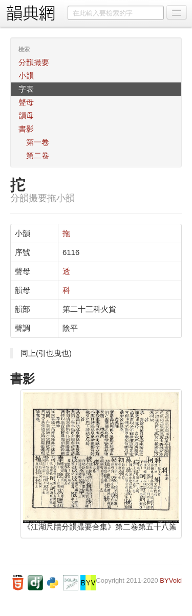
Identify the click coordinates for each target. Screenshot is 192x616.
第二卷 (37, 155)
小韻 (26, 75)
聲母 (26, 102)
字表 (26, 88)
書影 (26, 128)
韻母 (26, 115)
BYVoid (171, 580)
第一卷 (37, 142)
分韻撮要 (33, 62)
